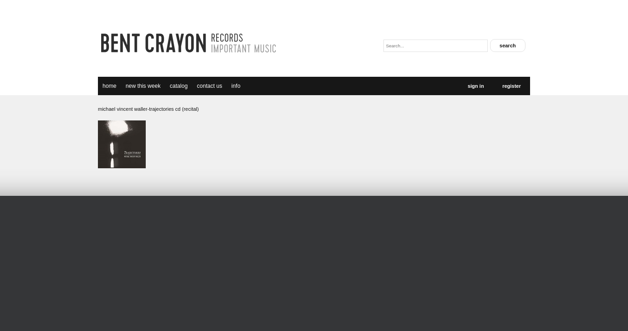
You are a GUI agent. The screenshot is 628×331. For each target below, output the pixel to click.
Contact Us (209, 86)
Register (511, 86)
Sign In (476, 86)
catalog (179, 86)
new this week (143, 86)
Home (109, 86)
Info (235, 86)
